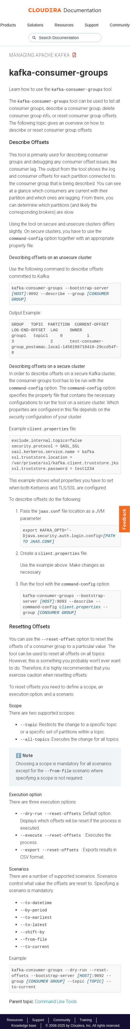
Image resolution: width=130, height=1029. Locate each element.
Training (86, 1017)
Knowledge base (23, 1023)
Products (8, 25)
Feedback (124, 519)
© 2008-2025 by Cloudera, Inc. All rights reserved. (83, 1023)
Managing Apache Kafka (39, 55)
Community (120, 25)
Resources (64, 25)
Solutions (35, 25)
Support (91, 25)
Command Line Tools (56, 998)
